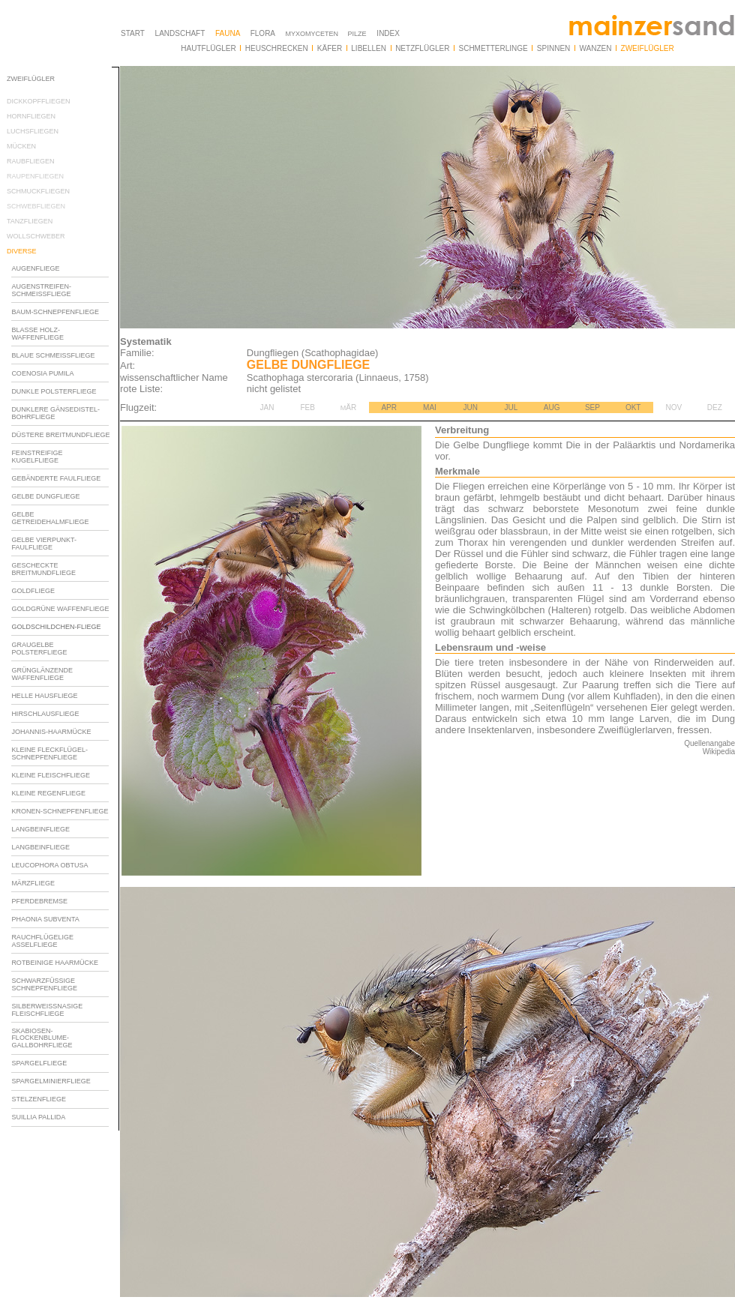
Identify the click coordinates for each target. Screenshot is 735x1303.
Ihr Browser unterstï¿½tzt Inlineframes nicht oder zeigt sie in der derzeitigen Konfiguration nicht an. (63, 568)
